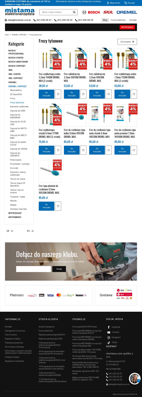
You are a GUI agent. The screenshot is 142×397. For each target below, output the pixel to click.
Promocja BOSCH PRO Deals (84, 326)
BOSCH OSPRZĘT (17, 66)
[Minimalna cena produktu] (8, 231)
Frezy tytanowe (17, 102)
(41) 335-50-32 (64, 20)
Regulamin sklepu (12, 338)
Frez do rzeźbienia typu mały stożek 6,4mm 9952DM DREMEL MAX (99, 133)
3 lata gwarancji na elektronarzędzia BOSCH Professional (49, 344)
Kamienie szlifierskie (19, 106)
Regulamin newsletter (14, 361)
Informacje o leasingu (14, 347)
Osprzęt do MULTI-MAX (18, 136)
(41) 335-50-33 (85, 20)
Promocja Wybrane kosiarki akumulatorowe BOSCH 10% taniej (87, 357)
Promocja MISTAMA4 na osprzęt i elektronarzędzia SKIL (87, 344)
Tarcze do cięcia (17, 179)
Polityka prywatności (14, 342)
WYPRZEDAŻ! (127, 27)
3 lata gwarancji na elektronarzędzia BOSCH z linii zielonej (52, 360)
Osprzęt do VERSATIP (15, 154)
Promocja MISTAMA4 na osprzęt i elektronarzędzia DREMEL (87, 338)
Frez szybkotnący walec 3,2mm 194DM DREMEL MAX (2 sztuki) (50, 77)
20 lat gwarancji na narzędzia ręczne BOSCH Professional (51, 352)
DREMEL (12, 82)
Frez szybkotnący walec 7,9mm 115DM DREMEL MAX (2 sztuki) (125, 77)
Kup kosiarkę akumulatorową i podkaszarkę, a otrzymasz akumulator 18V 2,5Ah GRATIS (85, 364)
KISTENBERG (14, 217)
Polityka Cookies (12, 357)
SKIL (10, 70)
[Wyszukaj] (74, 12)
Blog (105, 20)
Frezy (12, 98)
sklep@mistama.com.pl (19, 20)
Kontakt (133, 20)
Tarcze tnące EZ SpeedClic (17, 184)
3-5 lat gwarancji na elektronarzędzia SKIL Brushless (53, 380)
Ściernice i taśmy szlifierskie (18, 173)
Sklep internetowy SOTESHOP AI (125, 394)
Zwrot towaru (11, 334)
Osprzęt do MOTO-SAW (18, 129)
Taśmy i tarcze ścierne (17, 191)
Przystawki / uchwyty (19, 164)
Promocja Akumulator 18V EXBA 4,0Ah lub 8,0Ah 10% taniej (86, 350)
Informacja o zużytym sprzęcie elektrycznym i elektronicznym (18, 352)
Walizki (13, 205)
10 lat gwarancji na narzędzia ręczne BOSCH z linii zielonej (51, 367)
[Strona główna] (20, 12)
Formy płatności (118, 20)
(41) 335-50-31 (44, 20)
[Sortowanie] (127, 42)
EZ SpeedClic (16, 94)
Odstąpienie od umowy (15, 331)
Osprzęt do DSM (17, 111)
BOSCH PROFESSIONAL (16, 52)
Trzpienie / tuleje (17, 197)
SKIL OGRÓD (14, 74)
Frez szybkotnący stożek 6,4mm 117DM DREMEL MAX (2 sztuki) (49, 133)
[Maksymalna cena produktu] (28, 231)
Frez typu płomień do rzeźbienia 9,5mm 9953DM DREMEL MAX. (49, 189)
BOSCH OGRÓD (15, 57)
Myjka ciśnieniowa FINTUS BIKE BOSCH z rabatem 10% (85, 378)
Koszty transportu (46, 326)
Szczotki (14, 168)
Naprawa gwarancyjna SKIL (51, 338)
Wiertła (13, 201)
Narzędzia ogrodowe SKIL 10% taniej (85, 372)
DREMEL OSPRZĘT (17, 86)
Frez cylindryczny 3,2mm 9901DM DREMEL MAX (75, 77)
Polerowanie (15, 160)
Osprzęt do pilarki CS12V (18, 143)
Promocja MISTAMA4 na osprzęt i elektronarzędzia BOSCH (87, 332)
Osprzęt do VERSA (18, 149)
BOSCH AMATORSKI (18, 62)
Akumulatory (16, 90)
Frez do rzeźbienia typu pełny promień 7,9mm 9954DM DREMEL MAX (125, 133)
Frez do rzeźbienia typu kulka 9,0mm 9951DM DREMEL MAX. (74, 133)
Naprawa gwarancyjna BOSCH (52, 334)
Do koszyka (46, 94)
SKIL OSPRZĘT (15, 78)
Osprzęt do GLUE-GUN (18, 123)
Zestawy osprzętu (18, 209)
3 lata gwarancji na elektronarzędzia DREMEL (50, 374)
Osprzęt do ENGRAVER (15, 116)
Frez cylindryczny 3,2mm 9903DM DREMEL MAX (97, 77)
